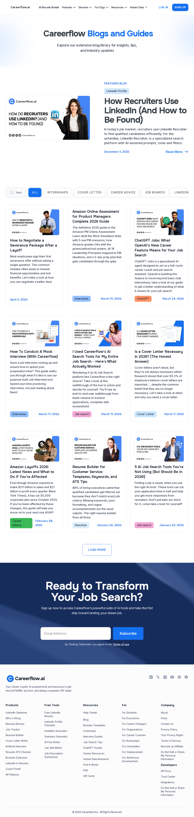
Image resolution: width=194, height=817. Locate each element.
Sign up (180, 7)
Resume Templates (94, 725)
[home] (18, 7)
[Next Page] (97, 550)
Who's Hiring (13, 718)
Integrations (167, 782)
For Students (129, 712)
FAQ (85, 770)
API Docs (166, 770)
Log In (163, 7)
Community (89, 730)
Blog (85, 719)
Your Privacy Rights (172, 735)
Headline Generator (55, 730)
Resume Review (15, 723)
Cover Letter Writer (17, 740)
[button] (69, 7)
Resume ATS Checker (18, 751)
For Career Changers (134, 723)
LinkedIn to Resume (17, 763)
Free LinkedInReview (52, 714)
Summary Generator (55, 736)
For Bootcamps (131, 740)
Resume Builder (15, 735)
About (164, 712)
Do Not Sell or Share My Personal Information (173, 755)
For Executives (130, 718)
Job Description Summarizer (53, 755)
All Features (12, 774)
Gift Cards (89, 775)
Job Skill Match (53, 747)
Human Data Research (96, 759)
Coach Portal (13, 768)
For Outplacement (132, 751)
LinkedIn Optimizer (16, 712)
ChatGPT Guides (92, 747)
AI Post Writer (52, 742)
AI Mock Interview (16, 746)
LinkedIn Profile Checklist (53, 723)
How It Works (90, 764)
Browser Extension (16, 757)
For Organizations (132, 729)
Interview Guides (93, 736)
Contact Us (167, 723)
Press (164, 718)
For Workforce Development (130, 759)
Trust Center (168, 776)
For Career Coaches (134, 735)
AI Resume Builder (49, 7)
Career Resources (93, 753)
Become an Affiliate (172, 746)
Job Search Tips (93, 742)
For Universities (131, 746)
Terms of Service (171, 740)
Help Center (90, 712)
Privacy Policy (169, 729)
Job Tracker (13, 729)
